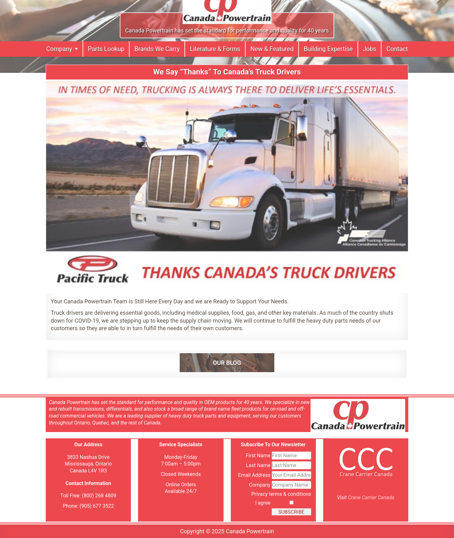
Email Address (254, 475)
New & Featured (272, 49)
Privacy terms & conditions (281, 494)
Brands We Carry (157, 49)
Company (59, 49)
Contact (397, 49)
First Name (258, 455)
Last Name (258, 465)
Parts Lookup (106, 49)
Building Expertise (328, 49)
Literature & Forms (215, 49)
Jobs (369, 49)
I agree (262, 503)
